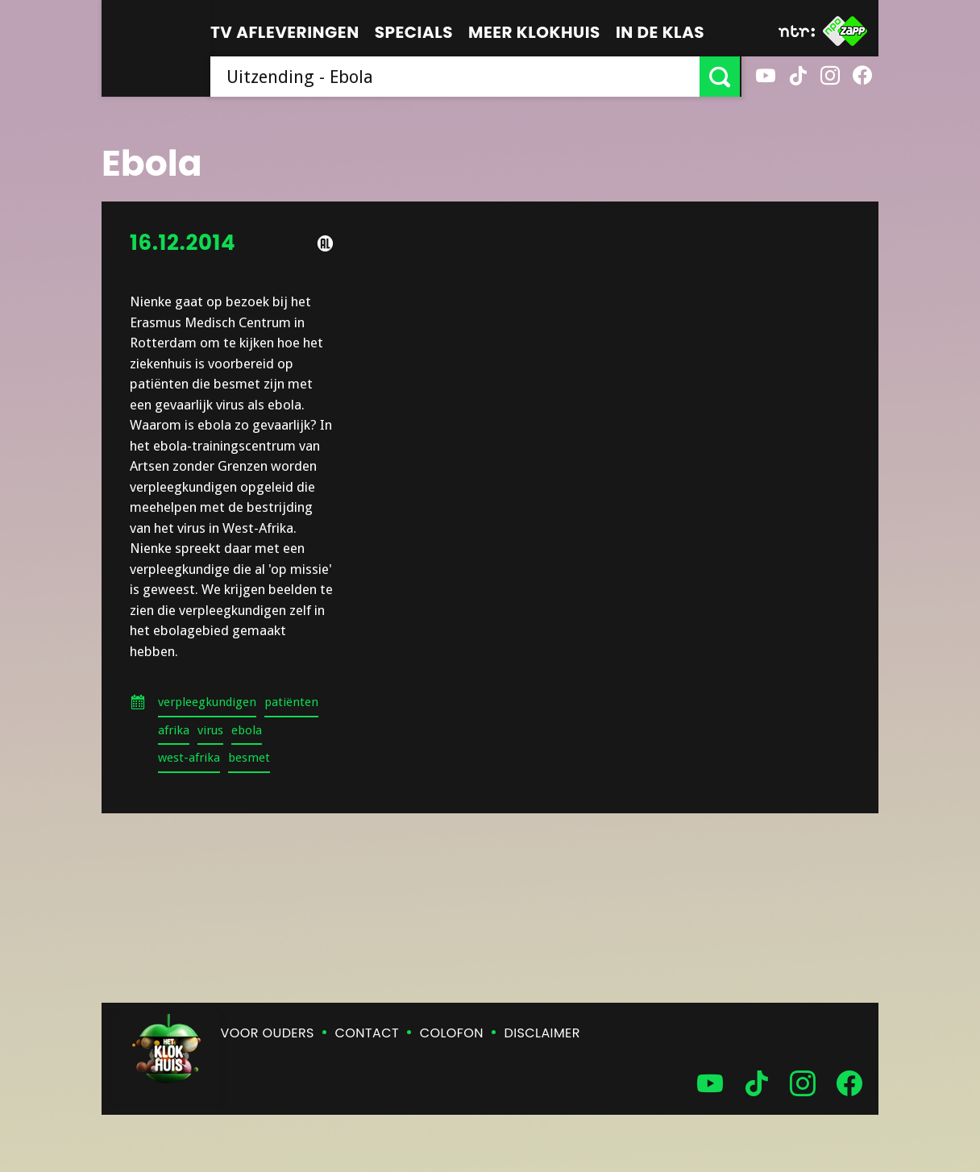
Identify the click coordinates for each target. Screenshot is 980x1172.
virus (210, 730)
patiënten (291, 702)
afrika (173, 730)
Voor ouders (267, 1033)
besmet (249, 757)
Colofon (452, 1033)
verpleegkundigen (207, 702)
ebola (246, 730)
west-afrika (189, 757)
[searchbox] (455, 76)
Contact (367, 1033)
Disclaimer (542, 1033)
